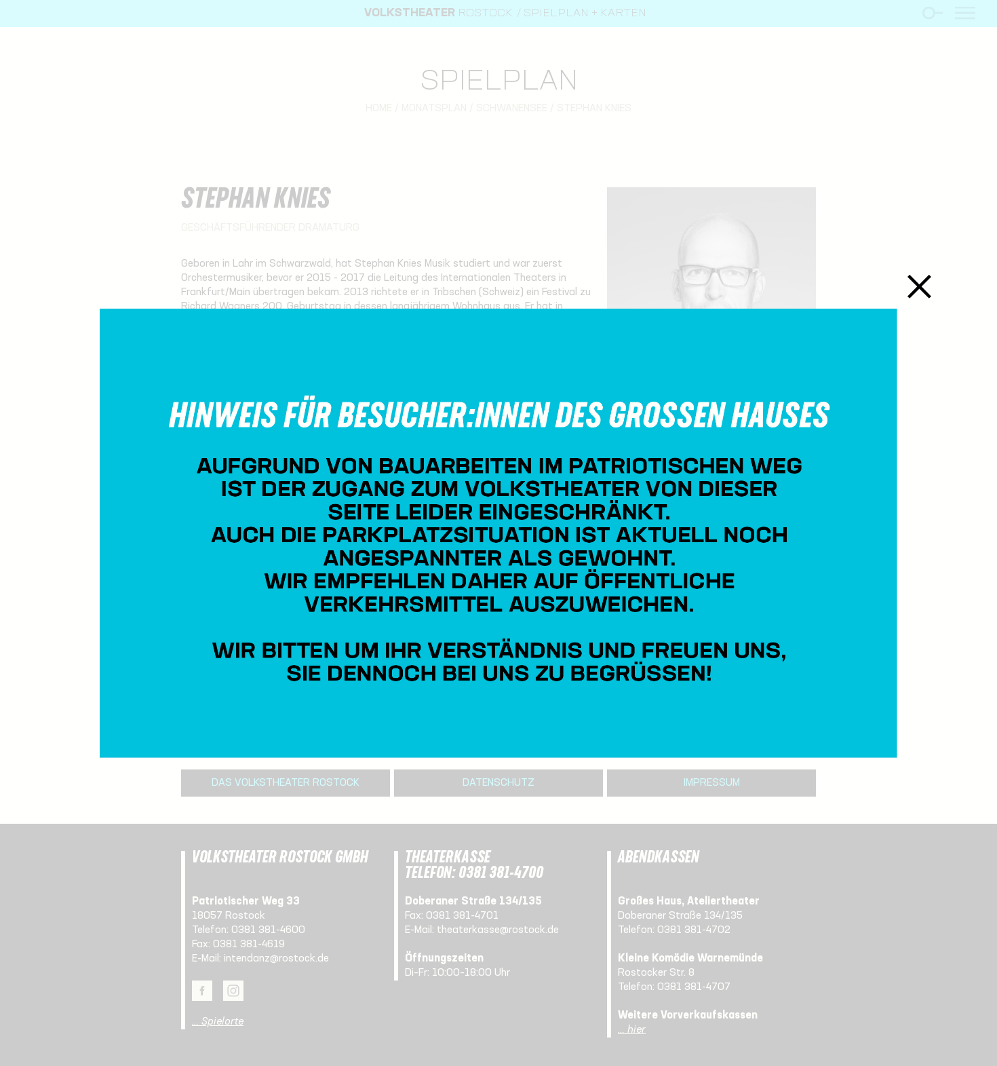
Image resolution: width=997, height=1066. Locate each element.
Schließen (919, 286)
